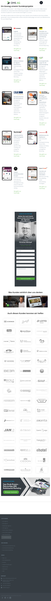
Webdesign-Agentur (6, 525)
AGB (3, 571)
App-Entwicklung (6, 534)
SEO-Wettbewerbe (6, 560)
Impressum (4, 569)
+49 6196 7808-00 (6, 583)
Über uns (4, 558)
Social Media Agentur (7, 532)
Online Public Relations (7, 530)
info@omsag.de (6, 587)
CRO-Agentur (5, 528)
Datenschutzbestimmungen (28, 280)
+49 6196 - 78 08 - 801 (25, 245)
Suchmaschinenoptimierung (8, 545)
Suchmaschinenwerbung (7, 548)
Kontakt (4, 562)
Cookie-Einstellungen (7, 564)
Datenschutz (5, 566)
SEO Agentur (5, 521)
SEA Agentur (5, 523)
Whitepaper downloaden (11, 492)
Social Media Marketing (7, 550)
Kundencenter (6, 537)
